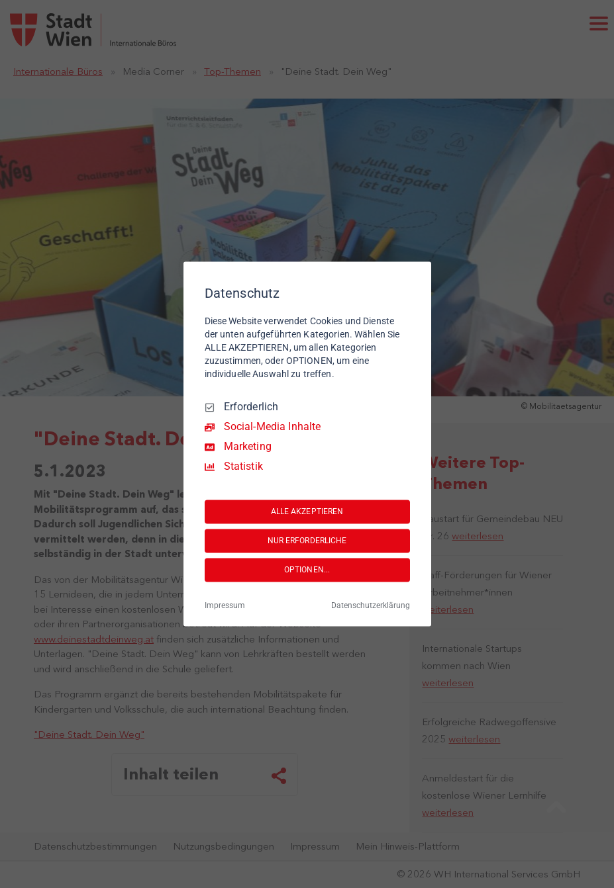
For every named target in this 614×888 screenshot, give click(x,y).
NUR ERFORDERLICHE (307, 540)
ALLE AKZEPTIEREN (307, 511)
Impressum (225, 606)
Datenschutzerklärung (370, 606)
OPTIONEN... (307, 569)
